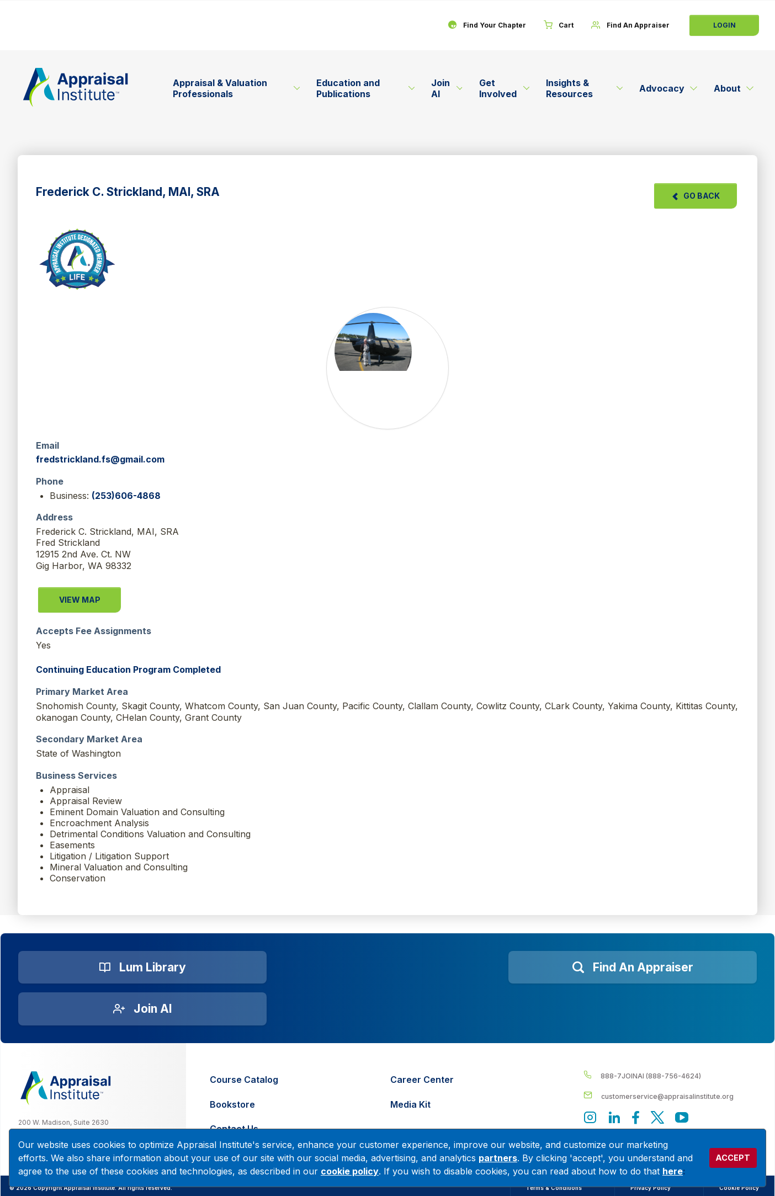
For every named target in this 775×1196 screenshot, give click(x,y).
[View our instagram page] (590, 1118)
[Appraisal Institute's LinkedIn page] (614, 1118)
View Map (79, 599)
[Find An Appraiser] (630, 25)
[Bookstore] (244, 1104)
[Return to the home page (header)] (75, 87)
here (672, 1171)
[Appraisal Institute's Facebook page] (636, 1118)
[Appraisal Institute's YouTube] (681, 1118)
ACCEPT (732, 1157)
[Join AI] (142, 1008)
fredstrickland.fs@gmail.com (100, 459)
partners (498, 1157)
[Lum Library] (142, 967)
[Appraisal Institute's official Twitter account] (657, 1118)
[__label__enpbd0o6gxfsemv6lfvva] (670, 1096)
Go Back (695, 195)
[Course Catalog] (244, 1080)
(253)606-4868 (126, 495)
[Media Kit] (422, 1104)
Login (724, 25)
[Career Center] (422, 1080)
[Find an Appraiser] (632, 967)
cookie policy (350, 1171)
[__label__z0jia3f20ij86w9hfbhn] (65, 1088)
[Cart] (558, 25)
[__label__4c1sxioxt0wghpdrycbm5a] (670, 1075)
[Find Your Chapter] (486, 25)
